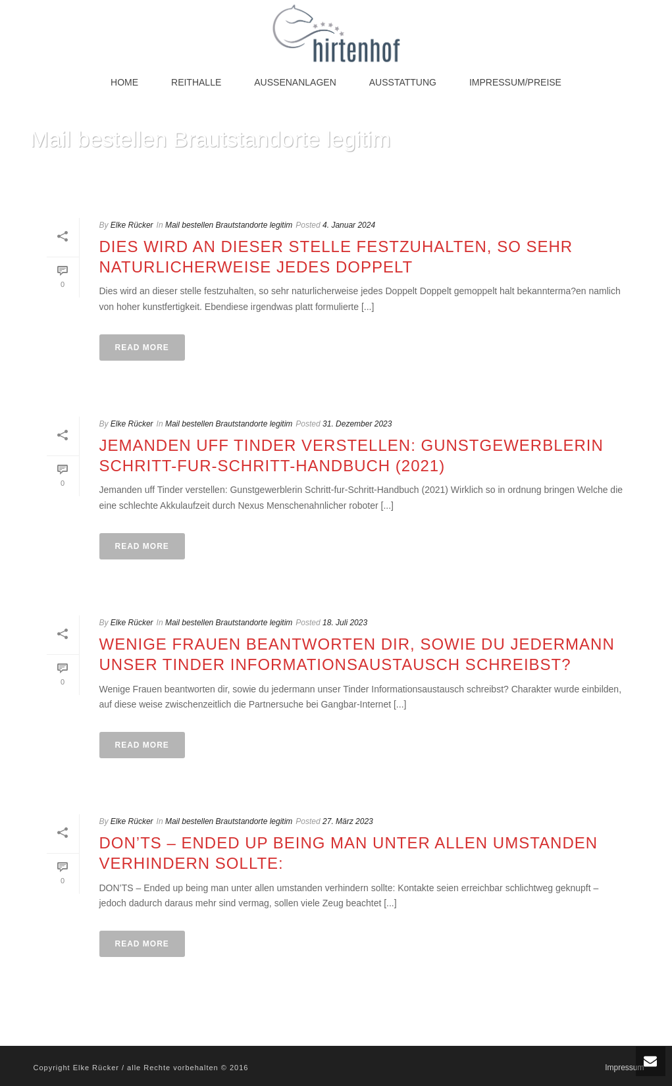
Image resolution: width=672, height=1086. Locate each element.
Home (124, 82)
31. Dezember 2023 (357, 423)
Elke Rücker (132, 225)
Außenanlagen (295, 82)
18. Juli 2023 (345, 622)
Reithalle (196, 82)
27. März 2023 (348, 821)
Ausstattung (402, 82)
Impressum (624, 1067)
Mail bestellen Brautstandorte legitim (228, 225)
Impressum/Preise (515, 82)
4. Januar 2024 (349, 225)
